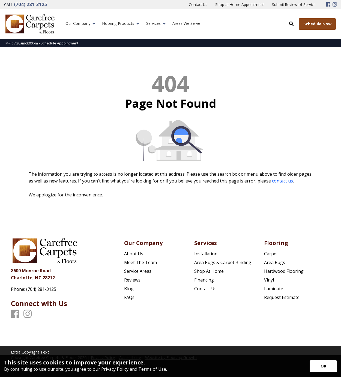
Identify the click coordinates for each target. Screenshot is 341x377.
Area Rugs (274, 262)
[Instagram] (335, 4)
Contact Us (205, 288)
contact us (282, 181)
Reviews (132, 280)
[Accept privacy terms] (323, 366)
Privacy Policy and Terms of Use (133, 369)
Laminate (273, 288)
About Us (133, 254)
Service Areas (137, 271)
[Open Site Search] (291, 23)
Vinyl (269, 280)
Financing (204, 280)
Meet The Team (140, 262)
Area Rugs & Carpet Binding (222, 262)
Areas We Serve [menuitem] (186, 23)
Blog (129, 288)
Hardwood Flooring (284, 271)
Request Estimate (282, 297)
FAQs (129, 297)
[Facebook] (328, 4)
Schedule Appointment (59, 43)
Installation (205, 254)
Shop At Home (209, 271)
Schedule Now (317, 23)
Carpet (271, 254)
